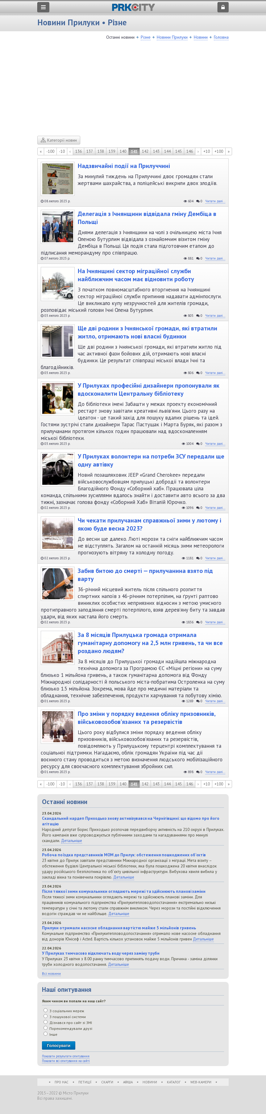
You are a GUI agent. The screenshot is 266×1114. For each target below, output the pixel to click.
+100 (218, 151)
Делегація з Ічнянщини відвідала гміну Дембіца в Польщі (147, 218)
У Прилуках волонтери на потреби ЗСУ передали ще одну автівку (151, 460)
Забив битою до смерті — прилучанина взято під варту (145, 575)
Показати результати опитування (65, 1056)
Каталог (174, 1082)
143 (156, 151)
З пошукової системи (65, 1016)
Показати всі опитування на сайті (66, 1061)
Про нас (62, 1082)
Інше (50, 1034)
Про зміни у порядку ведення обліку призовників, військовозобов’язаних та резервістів (146, 718)
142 (145, 151)
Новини (201, 37)
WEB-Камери (200, 1082)
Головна (221, 37)
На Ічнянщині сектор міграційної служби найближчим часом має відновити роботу (136, 275)
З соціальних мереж (64, 1011)
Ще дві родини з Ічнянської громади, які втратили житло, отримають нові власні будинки (147, 332)
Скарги (107, 1082)
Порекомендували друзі (68, 1028)
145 (178, 151)
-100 (50, 151)
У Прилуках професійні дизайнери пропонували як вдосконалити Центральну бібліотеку (148, 389)
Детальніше (71, 840)
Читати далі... (215, 201)
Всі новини (51, 973)
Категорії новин (59, 140)
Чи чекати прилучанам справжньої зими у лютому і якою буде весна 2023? (149, 524)
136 (78, 151)
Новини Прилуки (172, 37)
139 (112, 151)
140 (123, 151)
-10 (62, 151)
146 (189, 151)
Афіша (128, 1082)
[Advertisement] (133, 89)
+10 (206, 151)
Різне (146, 37)
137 (89, 151)
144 (167, 151)
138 (101, 151)
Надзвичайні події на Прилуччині (124, 166)
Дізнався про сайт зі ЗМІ (68, 1022)
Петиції (84, 1082)
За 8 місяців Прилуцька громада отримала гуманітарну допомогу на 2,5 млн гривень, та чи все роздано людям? (150, 643)
